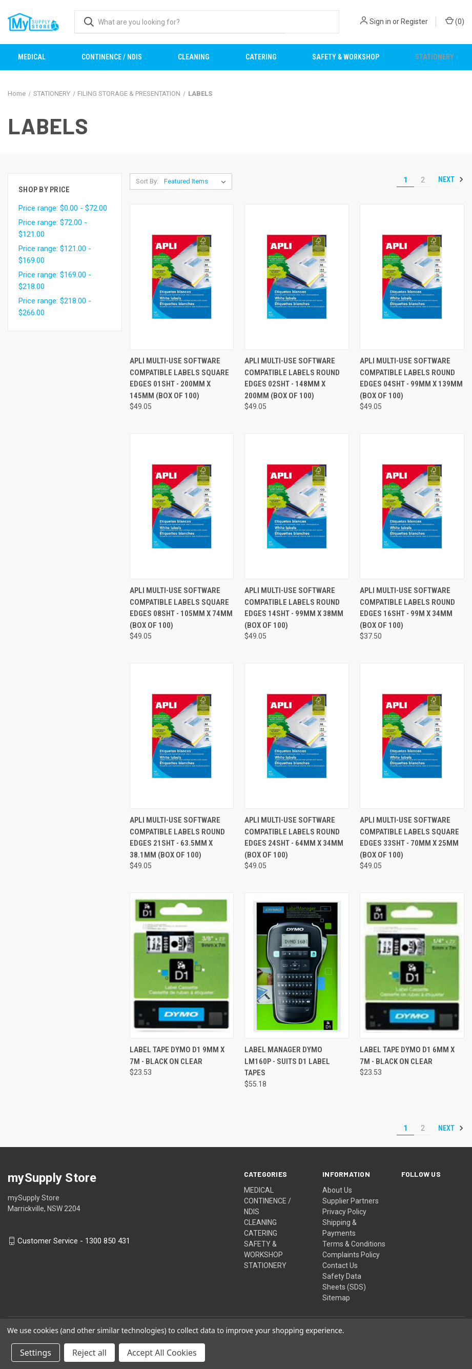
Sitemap (336, 1298)
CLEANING (193, 57)
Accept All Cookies (162, 1352)
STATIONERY (265, 1265)
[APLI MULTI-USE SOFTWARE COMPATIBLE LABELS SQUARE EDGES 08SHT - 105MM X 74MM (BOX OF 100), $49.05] (182, 506)
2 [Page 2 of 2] (423, 180)
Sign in (380, 21)
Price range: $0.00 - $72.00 (62, 208)
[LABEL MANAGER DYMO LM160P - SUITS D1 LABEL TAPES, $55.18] (297, 965)
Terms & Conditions (353, 1244)
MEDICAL (32, 57)
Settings (35, 1352)
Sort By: (147, 181)
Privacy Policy (344, 1212)
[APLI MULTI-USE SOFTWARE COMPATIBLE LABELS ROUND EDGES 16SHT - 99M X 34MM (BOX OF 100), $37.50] (412, 506)
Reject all (89, 1352)
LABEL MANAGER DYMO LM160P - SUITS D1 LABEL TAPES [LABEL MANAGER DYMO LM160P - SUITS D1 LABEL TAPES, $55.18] (287, 1061)
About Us (337, 1190)
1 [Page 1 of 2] (405, 180)
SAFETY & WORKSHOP (345, 57)
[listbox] (197, 181)
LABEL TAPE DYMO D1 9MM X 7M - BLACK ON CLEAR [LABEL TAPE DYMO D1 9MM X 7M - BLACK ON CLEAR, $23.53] (177, 1055)
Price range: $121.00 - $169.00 (54, 254)
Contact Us (340, 1265)
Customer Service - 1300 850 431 (73, 1240)
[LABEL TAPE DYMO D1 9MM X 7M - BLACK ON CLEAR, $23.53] (182, 965)
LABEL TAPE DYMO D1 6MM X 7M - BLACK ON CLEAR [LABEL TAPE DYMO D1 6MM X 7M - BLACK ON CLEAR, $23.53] (407, 1055)
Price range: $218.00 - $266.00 (54, 306)
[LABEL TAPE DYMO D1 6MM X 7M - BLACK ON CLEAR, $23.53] (412, 965)
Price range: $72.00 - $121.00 (52, 228)
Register (414, 21)
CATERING (260, 57)
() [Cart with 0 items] (454, 21)
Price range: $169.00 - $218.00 (54, 280)
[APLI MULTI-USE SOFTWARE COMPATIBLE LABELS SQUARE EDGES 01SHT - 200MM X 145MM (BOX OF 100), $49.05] (182, 277)
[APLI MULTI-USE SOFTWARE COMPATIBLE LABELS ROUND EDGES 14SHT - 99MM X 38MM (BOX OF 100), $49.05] (297, 506)
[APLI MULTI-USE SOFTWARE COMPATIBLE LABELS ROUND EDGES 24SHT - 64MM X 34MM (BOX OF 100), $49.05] (297, 736)
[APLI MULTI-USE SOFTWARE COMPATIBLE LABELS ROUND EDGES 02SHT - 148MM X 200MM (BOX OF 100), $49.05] (297, 277)
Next (451, 179)
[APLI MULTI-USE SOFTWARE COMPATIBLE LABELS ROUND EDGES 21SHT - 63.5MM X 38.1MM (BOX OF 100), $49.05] (182, 736)
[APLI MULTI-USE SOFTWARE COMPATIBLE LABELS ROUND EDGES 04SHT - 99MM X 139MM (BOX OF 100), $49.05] (412, 277)
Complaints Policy (351, 1255)
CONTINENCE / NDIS (111, 57)
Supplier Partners (350, 1201)
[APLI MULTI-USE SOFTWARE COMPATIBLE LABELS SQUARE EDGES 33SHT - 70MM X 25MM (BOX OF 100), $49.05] (412, 736)
